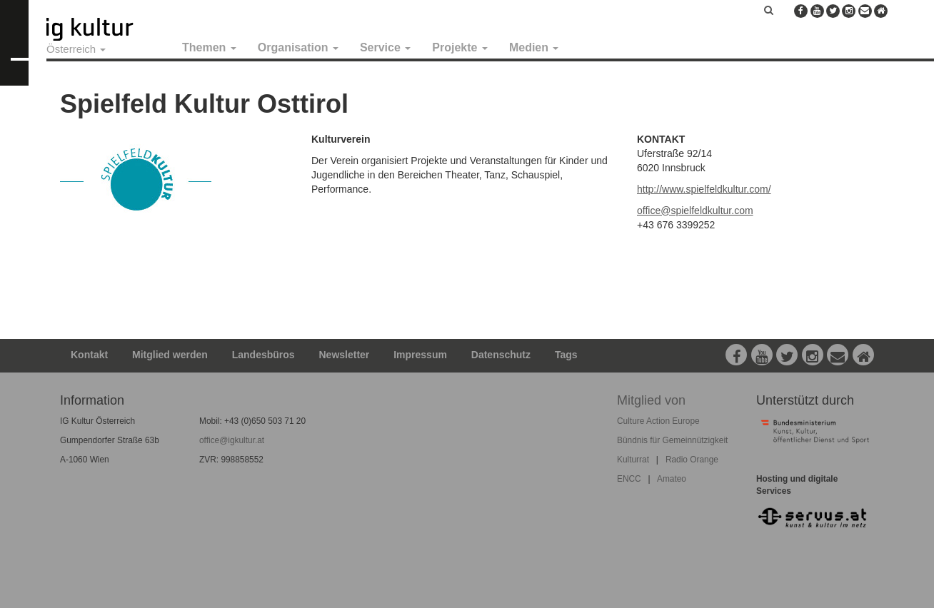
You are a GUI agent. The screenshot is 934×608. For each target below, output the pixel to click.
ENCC (629, 479)
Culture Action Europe (658, 421)
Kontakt (89, 354)
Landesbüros (263, 354)
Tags (566, 354)
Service (385, 47)
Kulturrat (633, 460)
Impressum (420, 354)
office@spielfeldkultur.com (695, 210)
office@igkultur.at (231, 440)
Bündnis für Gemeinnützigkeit (672, 440)
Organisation (298, 47)
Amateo (671, 479)
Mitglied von (651, 400)
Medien (534, 47)
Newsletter (344, 354)
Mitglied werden (170, 354)
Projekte (460, 47)
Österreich (76, 49)
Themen (209, 47)
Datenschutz (501, 354)
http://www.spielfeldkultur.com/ (704, 189)
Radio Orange (692, 460)
